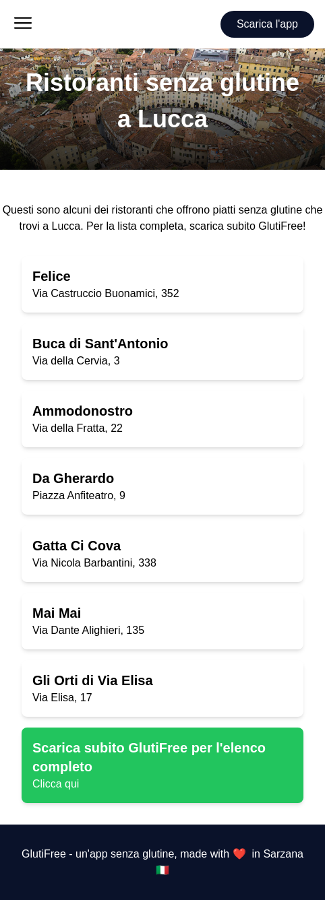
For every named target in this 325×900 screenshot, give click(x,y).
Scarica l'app (267, 24)
